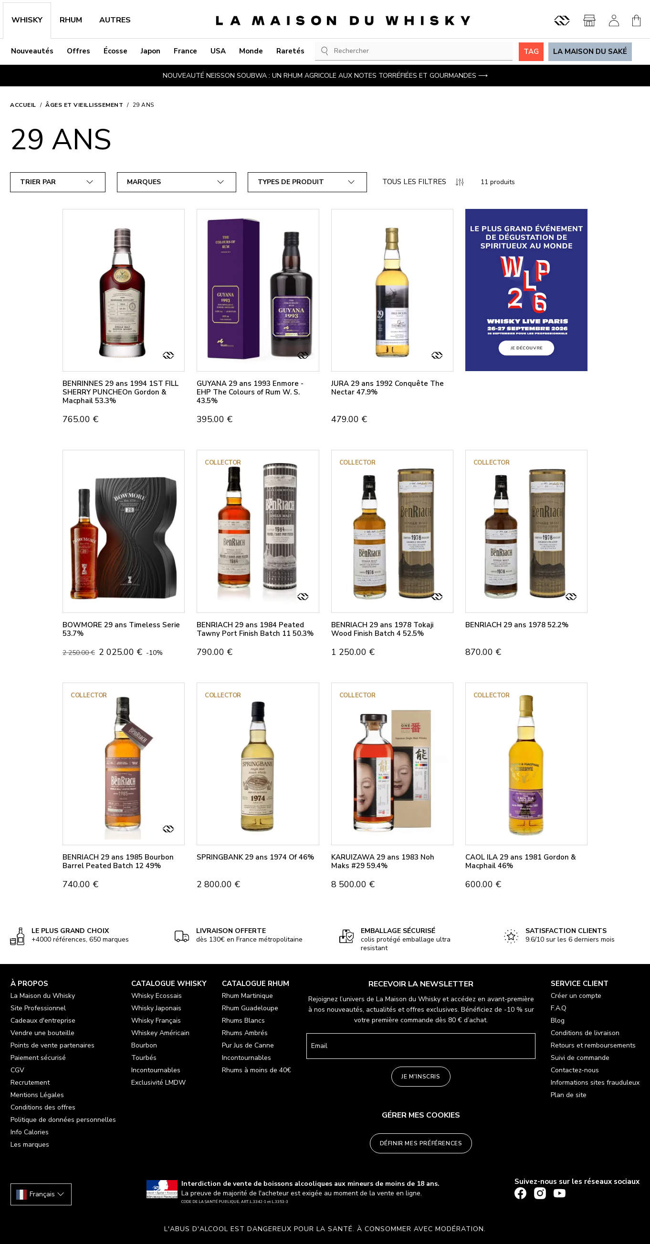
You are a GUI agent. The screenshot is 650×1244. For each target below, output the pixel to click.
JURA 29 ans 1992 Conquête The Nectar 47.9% (387, 388)
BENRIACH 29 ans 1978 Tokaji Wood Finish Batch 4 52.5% (382, 629)
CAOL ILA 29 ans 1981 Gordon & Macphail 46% (520, 861)
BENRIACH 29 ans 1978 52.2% (516, 625)
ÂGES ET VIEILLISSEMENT (84, 105)
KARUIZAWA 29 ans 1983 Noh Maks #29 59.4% (382, 861)
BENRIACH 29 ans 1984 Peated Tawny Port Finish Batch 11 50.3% (255, 629)
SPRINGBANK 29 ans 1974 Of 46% (255, 857)
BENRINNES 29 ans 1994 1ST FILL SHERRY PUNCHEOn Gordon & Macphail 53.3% (120, 392)
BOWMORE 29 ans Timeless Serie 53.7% (121, 629)
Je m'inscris (420, 1076)
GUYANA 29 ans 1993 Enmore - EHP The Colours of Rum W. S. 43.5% (250, 392)
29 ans (143, 105)
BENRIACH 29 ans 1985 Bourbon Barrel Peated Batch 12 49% (118, 861)
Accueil (23, 105)
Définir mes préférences (421, 1143)
